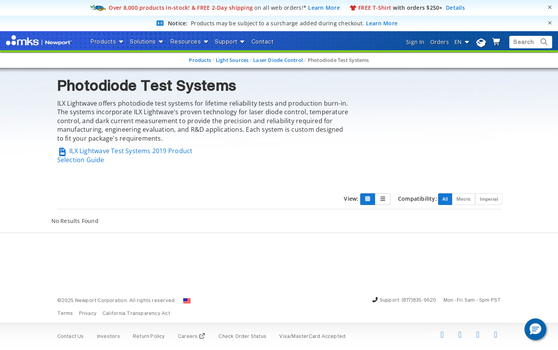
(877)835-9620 (419, 300)
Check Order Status (242, 336)
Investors (108, 336)
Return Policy (149, 336)
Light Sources (232, 60)
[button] (535, 329)
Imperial (489, 199)
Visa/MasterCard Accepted (312, 336)
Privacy (88, 313)
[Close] (549, 7)
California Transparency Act (136, 313)
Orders (439, 42)
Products (200, 60)
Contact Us (70, 336)
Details (455, 7)
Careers (192, 336)
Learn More (324, 7)
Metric (463, 199)
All (445, 199)
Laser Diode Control (278, 60)
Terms (65, 313)
